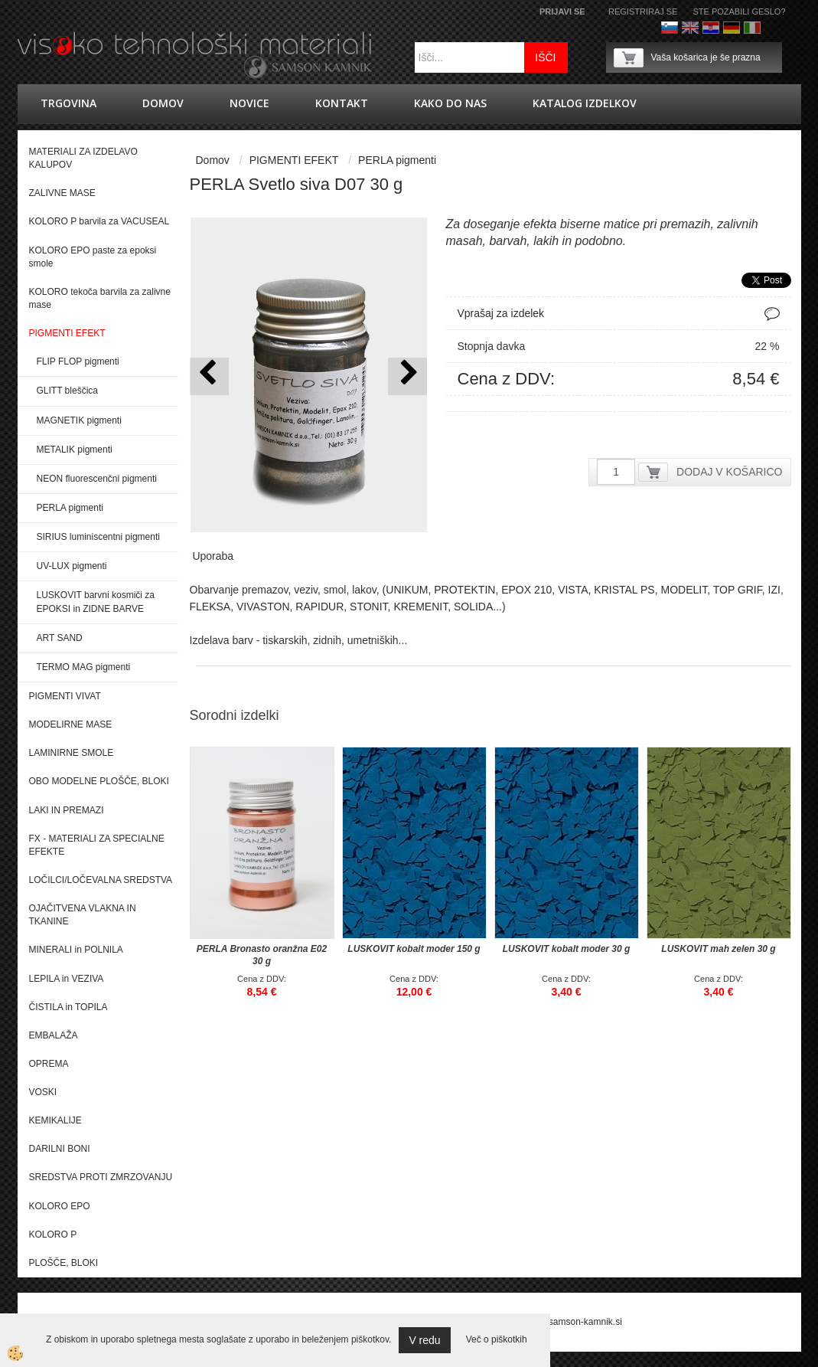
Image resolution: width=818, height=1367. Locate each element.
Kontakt (341, 103)
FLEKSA (210, 606)
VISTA (573, 590)
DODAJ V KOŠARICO (729, 472)
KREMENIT (420, 606)
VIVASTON (263, 606)
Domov (163, 103)
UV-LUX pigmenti (72, 566)
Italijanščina (752, 27)
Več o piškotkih (496, 1339)
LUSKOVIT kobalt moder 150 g (413, 948)
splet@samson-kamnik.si (571, 1321)
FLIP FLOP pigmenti (78, 361)
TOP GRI (735, 590)
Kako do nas (450, 103)
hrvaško (710, 27)
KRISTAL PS (624, 590)
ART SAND (60, 638)
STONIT (369, 606)
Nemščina (731, 27)
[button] (407, 376)
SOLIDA (473, 606)
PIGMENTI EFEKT (294, 160)
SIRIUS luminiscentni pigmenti (98, 536)
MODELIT (683, 590)
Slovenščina (669, 27)
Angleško (690, 27)
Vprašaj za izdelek (501, 313)
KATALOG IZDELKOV (585, 103)
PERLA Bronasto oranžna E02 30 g (262, 954)
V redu (424, 1340)
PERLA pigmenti (70, 507)
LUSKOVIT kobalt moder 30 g (567, 948)
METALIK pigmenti (74, 449)
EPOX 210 (526, 590)
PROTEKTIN (464, 590)
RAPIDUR (319, 606)
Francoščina (772, 27)
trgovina (68, 103)
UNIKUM (407, 590)
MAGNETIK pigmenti (79, 420)
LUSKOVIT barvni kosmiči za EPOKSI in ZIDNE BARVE (96, 601)
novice (249, 103)
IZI (774, 590)
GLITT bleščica (67, 390)
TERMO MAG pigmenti (84, 667)
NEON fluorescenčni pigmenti (97, 478)
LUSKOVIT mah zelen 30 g (718, 948)
